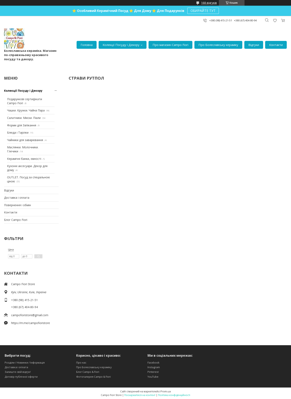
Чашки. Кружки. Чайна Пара (26, 110)
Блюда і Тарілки (17, 132)
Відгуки (253, 45)
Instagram (154, 367)
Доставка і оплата (16, 198)
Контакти (276, 45)
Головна (87, 45)
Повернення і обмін (17, 205)
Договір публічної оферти (21, 376)
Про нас (81, 362)
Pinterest (153, 372)
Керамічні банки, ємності (24, 159)
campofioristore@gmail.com (29, 315)
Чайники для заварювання (25, 140)
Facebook (153, 362)
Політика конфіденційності (174, 395)
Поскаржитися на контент (139, 395)
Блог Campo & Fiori (87, 372)
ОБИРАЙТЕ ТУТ (203, 10)
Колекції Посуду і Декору (121, 45)
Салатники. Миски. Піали (24, 118)
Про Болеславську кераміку (218, 45)
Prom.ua (165, 391)
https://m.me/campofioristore (30, 323)
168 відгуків (209, 3)
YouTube (153, 376)
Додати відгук (275, 20)
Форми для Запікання (21, 125)
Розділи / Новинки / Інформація (25, 362)
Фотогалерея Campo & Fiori (93, 376)
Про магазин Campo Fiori (170, 45)
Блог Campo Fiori (15, 220)
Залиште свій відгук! (18, 372)
